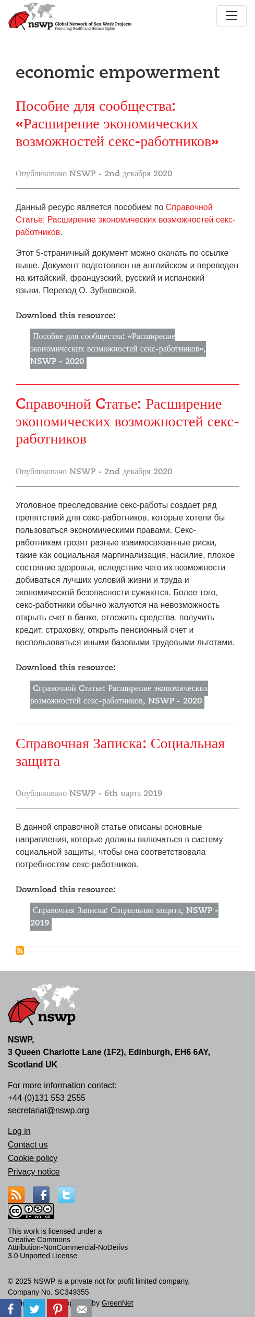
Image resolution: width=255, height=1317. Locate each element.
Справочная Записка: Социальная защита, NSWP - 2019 (124, 916)
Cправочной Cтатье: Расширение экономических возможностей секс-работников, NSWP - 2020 (119, 694)
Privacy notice (34, 1171)
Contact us (27, 1144)
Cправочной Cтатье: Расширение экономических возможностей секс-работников (125, 220)
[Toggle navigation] (231, 16)
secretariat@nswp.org (48, 1110)
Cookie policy (32, 1158)
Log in (19, 1131)
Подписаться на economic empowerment (20, 950)
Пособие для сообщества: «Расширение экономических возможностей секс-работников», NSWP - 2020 (118, 349)
